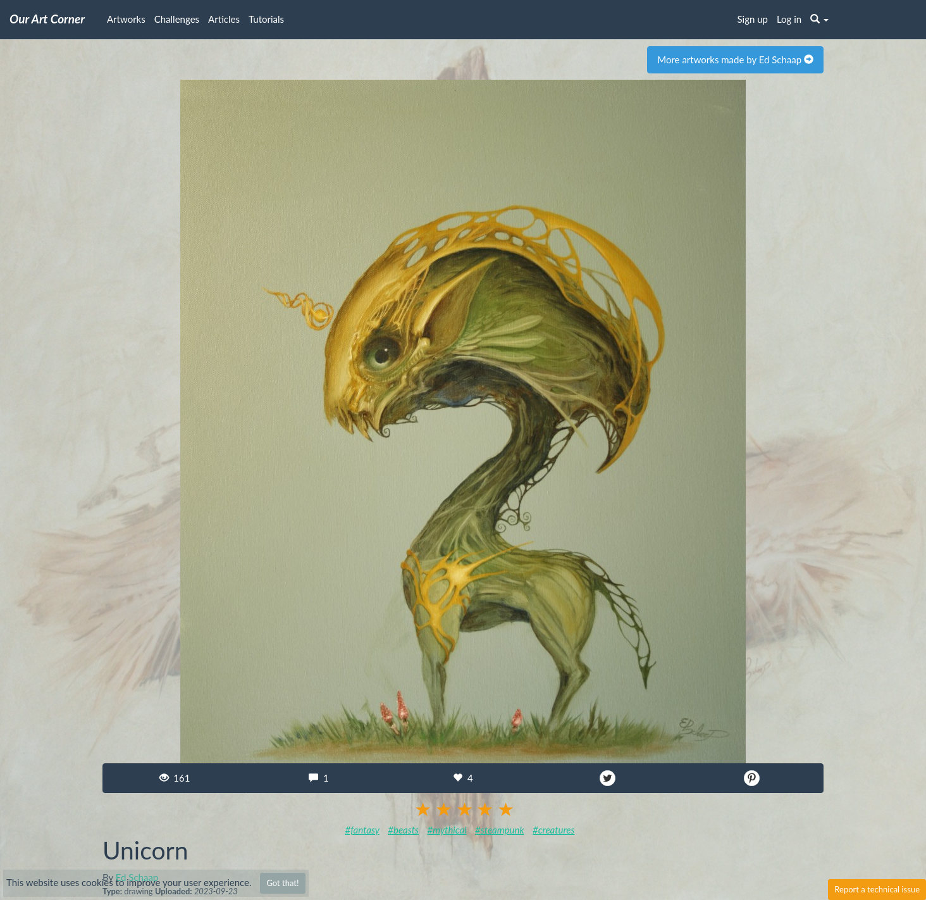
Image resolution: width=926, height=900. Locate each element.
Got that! (282, 883)
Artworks (126, 19)
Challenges (176, 19)
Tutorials (266, 19)
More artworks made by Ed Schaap (735, 59)
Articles (224, 19)
